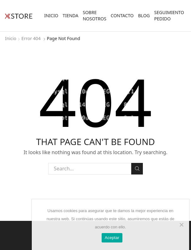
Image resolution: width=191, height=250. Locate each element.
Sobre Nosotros (94, 15)
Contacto (122, 15)
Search (137, 168)
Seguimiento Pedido (169, 15)
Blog (144, 15)
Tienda (70, 15)
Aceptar (112, 237)
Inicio (51, 15)
